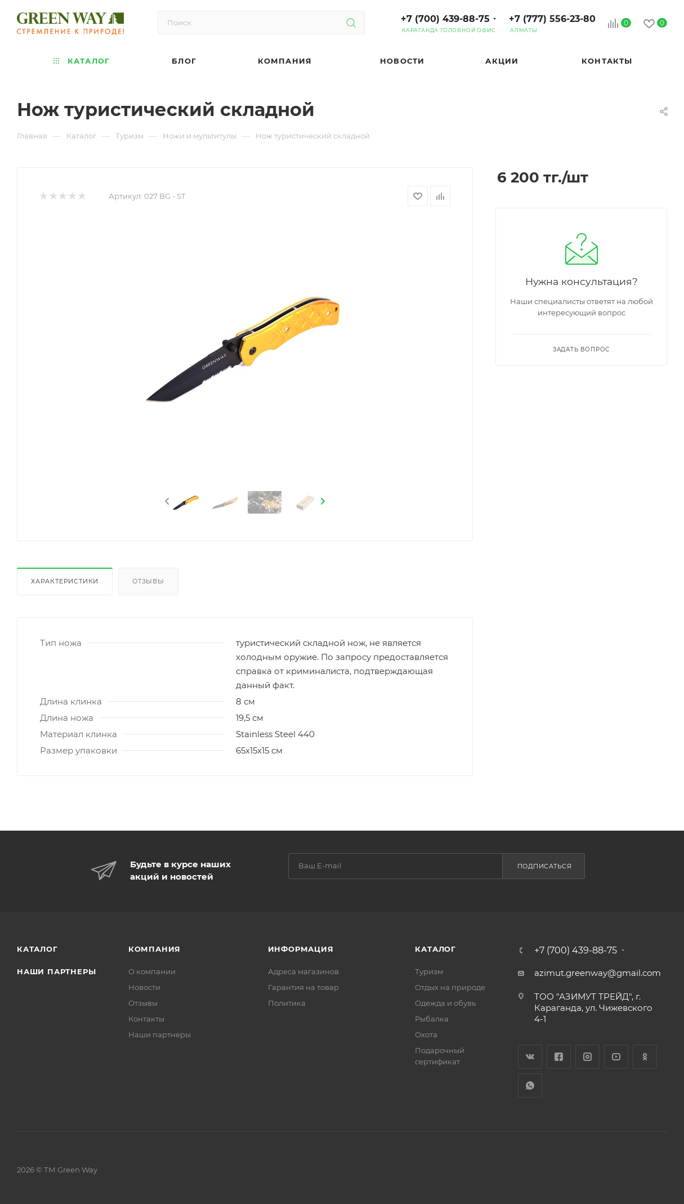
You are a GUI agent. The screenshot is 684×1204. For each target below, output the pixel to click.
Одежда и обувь (445, 1002)
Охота (426, 1034)
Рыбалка (432, 1018)
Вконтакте (530, 1057)
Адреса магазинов (303, 971)
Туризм (429, 971)
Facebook (559, 1057)
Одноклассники (645, 1057)
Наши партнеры (56, 971)
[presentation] (166, 501)
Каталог (37, 948)
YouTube (616, 1057)
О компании (152, 971)
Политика (287, 1002)
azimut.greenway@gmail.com (597, 972)
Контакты (146, 1018)
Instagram (587, 1057)
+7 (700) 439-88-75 (445, 19)
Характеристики (65, 581)
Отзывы (148, 581)
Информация (301, 948)
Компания (154, 948)
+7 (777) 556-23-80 (552, 19)
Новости (144, 987)
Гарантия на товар (303, 987)
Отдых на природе (450, 987)
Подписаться (544, 866)
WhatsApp (530, 1085)
